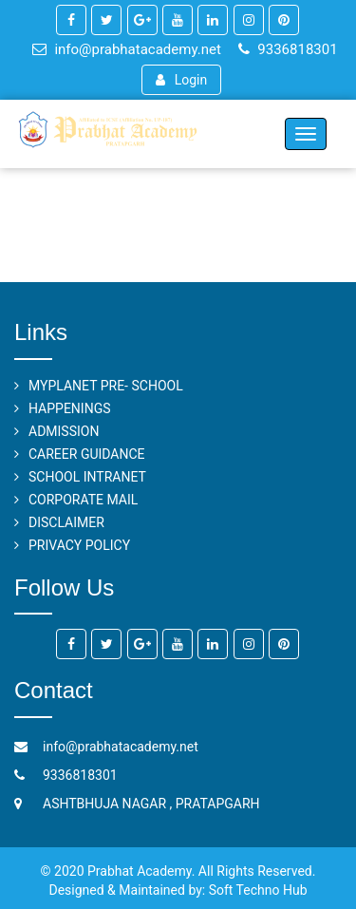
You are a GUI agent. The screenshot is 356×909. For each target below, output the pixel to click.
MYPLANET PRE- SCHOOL (105, 385)
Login (181, 79)
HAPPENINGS (69, 408)
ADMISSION (63, 431)
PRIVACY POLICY (79, 545)
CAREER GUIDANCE (86, 454)
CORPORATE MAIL (83, 499)
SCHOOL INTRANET (87, 476)
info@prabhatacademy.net (126, 49)
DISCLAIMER (66, 522)
